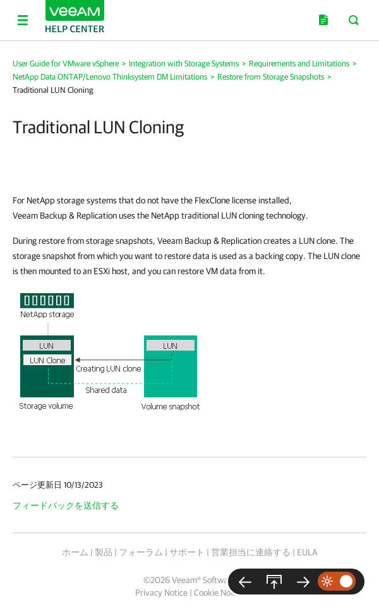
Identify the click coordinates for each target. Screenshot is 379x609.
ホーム (75, 552)
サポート (187, 552)
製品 (103, 552)
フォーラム (141, 552)
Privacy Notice (161, 593)
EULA (307, 552)
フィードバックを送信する (66, 505)
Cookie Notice (219, 593)
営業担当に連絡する (251, 552)
